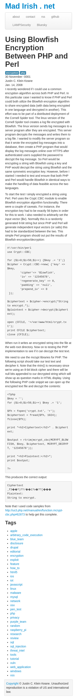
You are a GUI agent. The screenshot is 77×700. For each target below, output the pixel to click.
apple (13, 531)
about (16, 16)
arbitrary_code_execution (26, 535)
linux (13, 588)
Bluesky (42, 25)
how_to (15, 568)
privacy (14, 617)
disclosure (16, 543)
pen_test (15, 609)
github (55, 16)
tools (13, 654)
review (14, 638)
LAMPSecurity (22, 25)
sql (12, 642)
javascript (16, 584)
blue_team (17, 539)
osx (12, 605)
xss (12, 675)
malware (15, 592)
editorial (15, 551)
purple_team (18, 621)
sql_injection (18, 646)
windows (15, 671)
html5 (13, 572)
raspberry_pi (18, 630)
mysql (14, 597)
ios (12, 576)
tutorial (14, 658)
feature (14, 564)
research (15, 634)
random (15, 625)
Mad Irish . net (30, 6)
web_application (20, 667)
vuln (13, 663)
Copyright (12, 683)
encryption (12, 72)
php (23, 72)
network (15, 601)
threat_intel (17, 650)
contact (30, 16)
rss (43, 16)
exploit (14, 559)
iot (11, 580)
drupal (14, 547)
